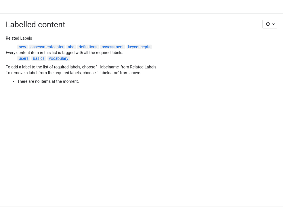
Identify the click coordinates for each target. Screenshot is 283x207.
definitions (88, 47)
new (22, 47)
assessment (113, 47)
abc (71, 47)
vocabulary (58, 58)
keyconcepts (139, 47)
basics (39, 58)
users (23, 58)
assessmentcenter (47, 47)
